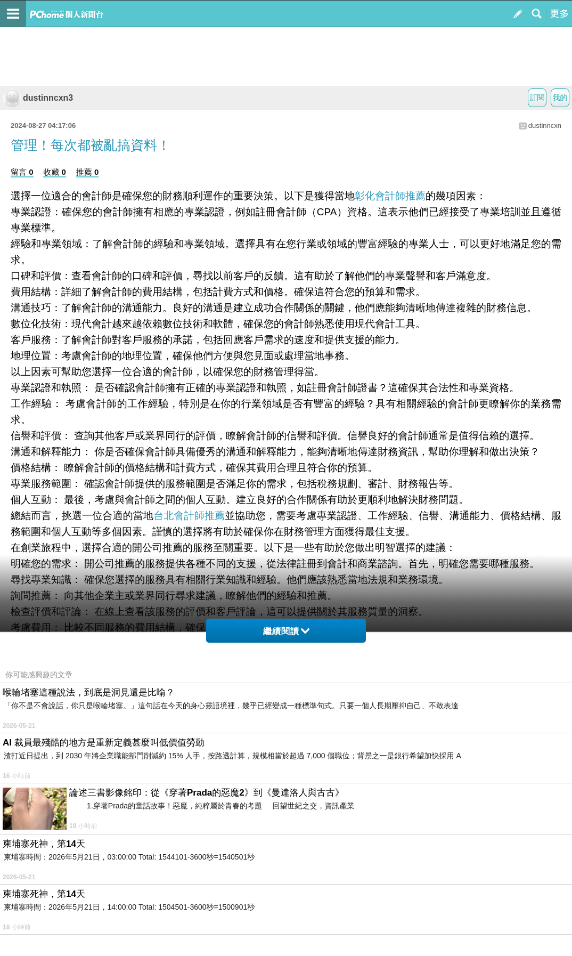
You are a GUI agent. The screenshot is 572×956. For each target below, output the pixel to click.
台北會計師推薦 (189, 515)
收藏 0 (54, 171)
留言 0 (22, 171)
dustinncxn (544, 125)
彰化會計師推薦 (390, 195)
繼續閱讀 (286, 631)
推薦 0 (87, 171)
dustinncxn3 (38, 97)
